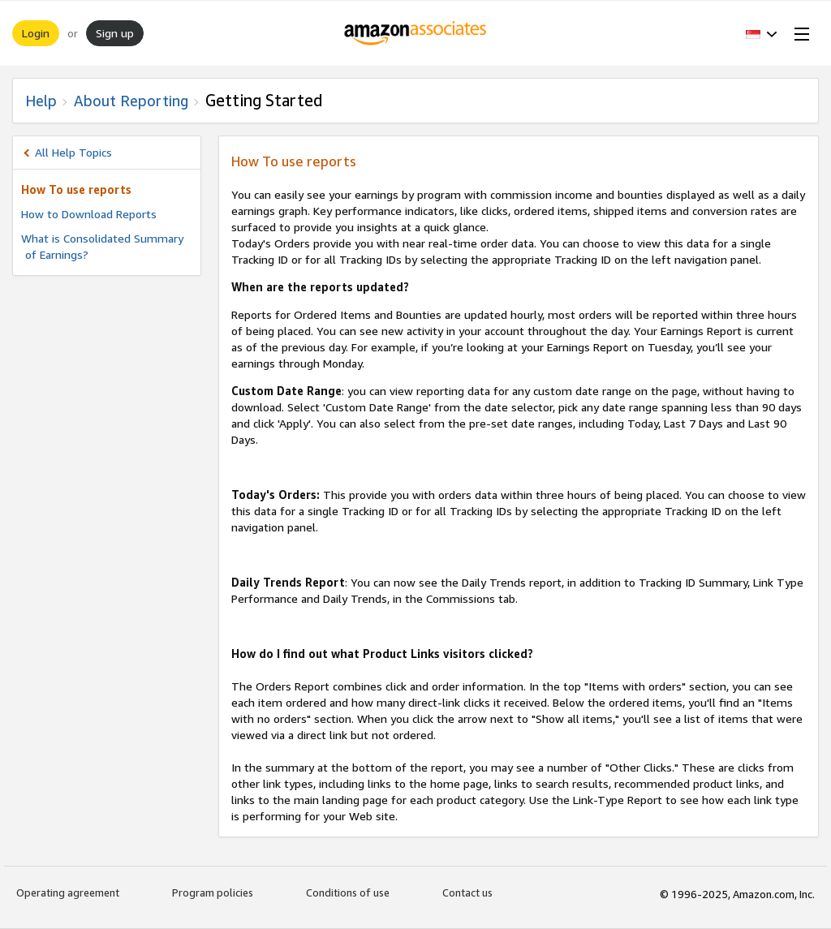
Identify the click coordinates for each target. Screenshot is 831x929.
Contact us (467, 892)
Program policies (212, 892)
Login (36, 33)
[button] (761, 33)
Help (41, 101)
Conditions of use (348, 892)
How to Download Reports (89, 214)
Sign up (115, 33)
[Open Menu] (798, 33)
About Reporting (131, 101)
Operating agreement (67, 892)
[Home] (416, 33)
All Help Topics (73, 152)
